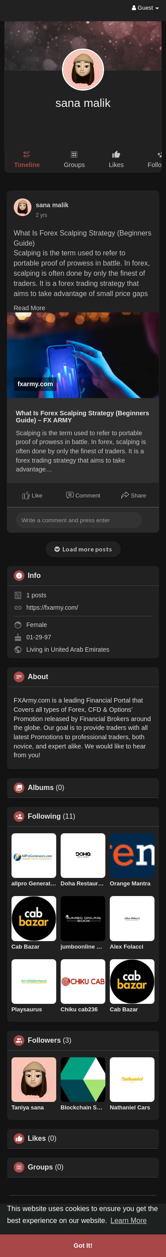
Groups (40, 1167)
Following (44, 816)
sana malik (82, 103)
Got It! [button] (82, 1245)
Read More (30, 307)
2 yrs (41, 215)
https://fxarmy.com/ (52, 607)
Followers (44, 1040)
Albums (41, 787)
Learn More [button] (129, 1220)
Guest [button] (145, 7)
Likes (37, 1138)
